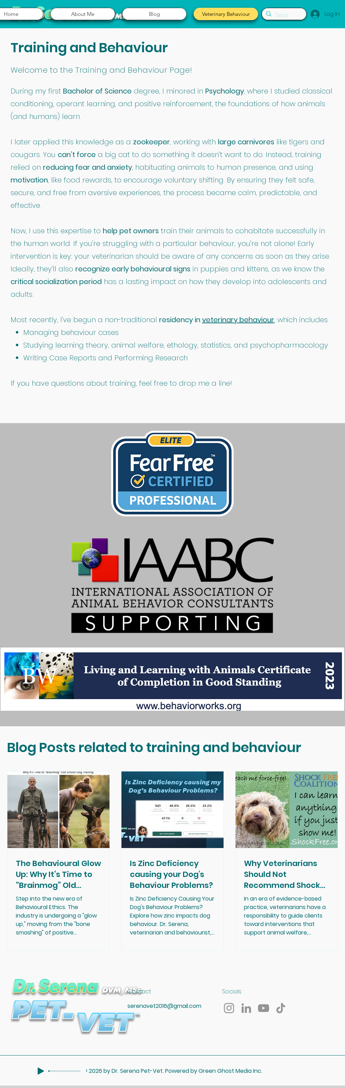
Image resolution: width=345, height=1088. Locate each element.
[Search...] (283, 15)
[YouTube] (263, 1008)
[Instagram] (229, 1008)
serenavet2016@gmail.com (164, 1006)
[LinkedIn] (246, 1008)
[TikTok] (281, 1008)
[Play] (41, 1071)
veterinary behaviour (238, 320)
